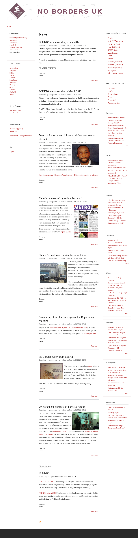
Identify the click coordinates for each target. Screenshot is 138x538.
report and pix (66, 232)
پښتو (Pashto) (113, 53)
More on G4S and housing (117, 261)
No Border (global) (16, 129)
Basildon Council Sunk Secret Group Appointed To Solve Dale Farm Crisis (117, 128)
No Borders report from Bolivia (56, 356)
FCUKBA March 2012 (47, 493)
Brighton (13, 71)
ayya (90, 366)
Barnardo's (13, 43)
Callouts (111, 88)
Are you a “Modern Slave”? (117, 170)
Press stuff (112, 100)
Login (12, 152)
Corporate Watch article (63, 175)
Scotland (13, 90)
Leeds (12, 75)
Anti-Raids (13, 40)
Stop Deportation (15, 113)
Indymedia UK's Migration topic (21, 136)
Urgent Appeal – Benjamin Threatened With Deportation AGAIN (117, 348)
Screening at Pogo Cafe (116, 213)
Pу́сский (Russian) (115, 73)
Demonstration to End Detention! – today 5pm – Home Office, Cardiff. (116, 308)
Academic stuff (114, 103)
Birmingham (14, 68)
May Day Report (113, 412)
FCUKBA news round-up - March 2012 (60, 91)
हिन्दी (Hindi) (113, 50)
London (12, 78)
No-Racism (13, 131)
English (111, 38)
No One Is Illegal (15, 110)
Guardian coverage (46, 175)
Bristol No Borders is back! (117, 168)
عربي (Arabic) (114, 44)
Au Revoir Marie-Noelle (116, 118)
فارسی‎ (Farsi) (114, 47)
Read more (94, 80)
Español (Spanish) (115, 64)
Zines (110, 97)
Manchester (14, 80)
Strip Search (112, 173)
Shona (110, 58)
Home (9, 26)
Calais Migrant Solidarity (18, 38)
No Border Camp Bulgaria (117, 338)
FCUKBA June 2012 (47, 482)
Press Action (14, 50)
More (126, 146)
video (65, 431)
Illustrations (113, 94)
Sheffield (13, 92)
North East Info (113, 240)
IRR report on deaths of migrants (86, 175)
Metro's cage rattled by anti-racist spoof (60, 198)
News (41, 75)
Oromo (110, 55)
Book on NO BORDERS (116, 367)
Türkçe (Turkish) (115, 61)
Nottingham (14, 85)
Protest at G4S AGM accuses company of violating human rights (118, 245)
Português (112, 70)
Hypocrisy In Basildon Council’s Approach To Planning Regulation (116, 140)
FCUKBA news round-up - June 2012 (59, 42)
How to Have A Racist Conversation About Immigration (115, 162)
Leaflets (111, 91)
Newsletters (45, 466)
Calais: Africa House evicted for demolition (62, 255)
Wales (12, 94)
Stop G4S (13, 45)
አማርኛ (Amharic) (115, 41)
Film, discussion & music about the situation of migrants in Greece (116, 202)
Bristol (12, 73)
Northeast (13, 82)
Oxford (12, 87)
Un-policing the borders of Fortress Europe (62, 406)
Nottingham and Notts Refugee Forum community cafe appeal (117, 377)
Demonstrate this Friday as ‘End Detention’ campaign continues (117, 300)
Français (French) (115, 67)
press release (56, 431)
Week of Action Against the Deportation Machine (68, 327)
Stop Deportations (16, 47)
